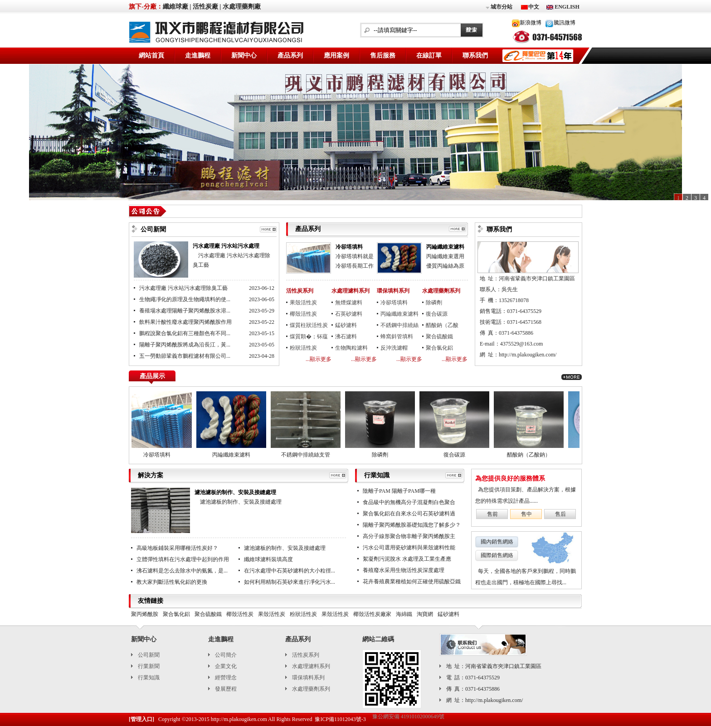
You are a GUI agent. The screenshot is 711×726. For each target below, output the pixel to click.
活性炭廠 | (207, 6)
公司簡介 (226, 655)
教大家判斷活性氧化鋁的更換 (171, 582)
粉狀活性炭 (303, 348)
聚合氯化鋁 (439, 348)
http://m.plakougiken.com (239, 719)
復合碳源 (437, 314)
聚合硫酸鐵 (439, 336)
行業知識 (149, 677)
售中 (526, 514)
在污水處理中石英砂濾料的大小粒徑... (289, 570)
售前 (492, 514)
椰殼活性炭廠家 (372, 614)
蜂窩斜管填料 (396, 336)
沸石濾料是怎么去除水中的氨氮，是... (182, 570)
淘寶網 (425, 614)
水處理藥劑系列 (441, 291)
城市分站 (498, 7)
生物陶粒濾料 (351, 348)
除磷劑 (434, 302)
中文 (533, 7)
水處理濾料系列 (350, 291)
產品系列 (290, 55)
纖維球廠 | (177, 6)
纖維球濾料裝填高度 (268, 559)
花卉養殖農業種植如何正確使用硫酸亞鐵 (412, 581)
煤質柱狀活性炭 (309, 325)
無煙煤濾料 (348, 302)
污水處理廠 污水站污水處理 (226, 246)
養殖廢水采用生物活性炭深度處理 (403, 570)
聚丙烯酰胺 (144, 614)
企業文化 (226, 666)
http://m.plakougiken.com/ (527, 354)
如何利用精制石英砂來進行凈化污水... (289, 582)
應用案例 (336, 55)
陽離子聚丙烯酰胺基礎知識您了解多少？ (412, 525)
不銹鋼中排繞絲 (399, 325)
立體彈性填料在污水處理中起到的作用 (182, 559)
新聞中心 (244, 55)
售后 (560, 514)
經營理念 (226, 677)
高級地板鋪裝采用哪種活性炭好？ (177, 548)
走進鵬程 (197, 55)
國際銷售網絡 (497, 555)
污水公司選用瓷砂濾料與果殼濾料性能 (409, 547)
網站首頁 (151, 55)
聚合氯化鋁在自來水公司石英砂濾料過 (409, 513)
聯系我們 (475, 55)
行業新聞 (149, 666)
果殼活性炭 (303, 302)
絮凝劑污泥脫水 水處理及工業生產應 (407, 559)
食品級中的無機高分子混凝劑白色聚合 (409, 502)
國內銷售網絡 (497, 541)
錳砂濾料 (346, 325)
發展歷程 (226, 689)
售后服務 (382, 55)
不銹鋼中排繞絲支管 (310, 455)
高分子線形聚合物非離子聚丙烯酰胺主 (409, 536)
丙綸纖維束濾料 (445, 247)
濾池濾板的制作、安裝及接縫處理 (285, 548)
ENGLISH (566, 7)
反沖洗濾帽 (394, 348)
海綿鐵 (404, 614)
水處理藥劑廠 (242, 6)
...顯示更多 (318, 359)
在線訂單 (429, 55)
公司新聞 (149, 655)
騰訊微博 (564, 22)
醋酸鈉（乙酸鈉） (442, 326)
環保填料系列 (393, 291)
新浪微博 (530, 22)
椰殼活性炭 (303, 314)
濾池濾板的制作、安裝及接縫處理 (235, 492)
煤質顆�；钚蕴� (309, 337)
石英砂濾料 (348, 314)
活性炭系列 (299, 291)
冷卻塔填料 (349, 247)
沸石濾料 (346, 336)
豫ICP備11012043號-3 (340, 719)
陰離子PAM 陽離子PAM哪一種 (399, 491)
